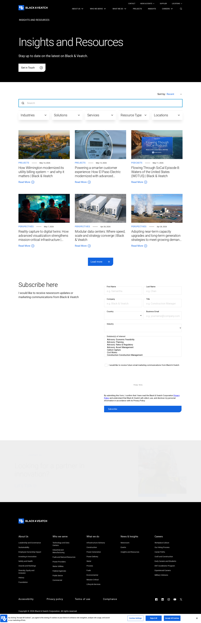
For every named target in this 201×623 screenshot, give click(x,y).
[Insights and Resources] (132, 552)
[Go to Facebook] (156, 599)
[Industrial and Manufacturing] (64, 551)
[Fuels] (98, 570)
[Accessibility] (30, 599)
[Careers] (166, 538)
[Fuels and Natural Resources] (64, 557)
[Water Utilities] (64, 566)
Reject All (153, 618)
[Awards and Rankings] (30, 566)
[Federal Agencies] (64, 571)
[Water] (98, 561)
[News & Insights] (132, 538)
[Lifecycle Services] (98, 584)
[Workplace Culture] (166, 542)
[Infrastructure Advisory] (98, 542)
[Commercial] (64, 580)
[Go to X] (181, 599)
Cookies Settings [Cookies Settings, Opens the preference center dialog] (135, 618)
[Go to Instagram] (168, 599)
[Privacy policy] (58, 599)
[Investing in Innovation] (30, 556)
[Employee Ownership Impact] (30, 552)
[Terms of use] (86, 599)
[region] (100, 618)
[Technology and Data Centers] (64, 544)
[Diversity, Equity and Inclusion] (30, 571)
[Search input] (100, 103)
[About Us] (30, 538)
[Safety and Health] (30, 561)
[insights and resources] (34, 20)
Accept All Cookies (172, 618)
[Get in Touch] (32, 68)
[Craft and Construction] (166, 556)
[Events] (132, 547)
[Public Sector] (64, 575)
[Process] (98, 566)
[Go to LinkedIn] (162, 599)
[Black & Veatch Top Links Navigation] (155, 4)
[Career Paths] (166, 552)
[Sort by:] (175, 94)
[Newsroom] (132, 542)
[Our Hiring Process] (166, 547)
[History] (30, 577)
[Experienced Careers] (166, 570)
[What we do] (98, 538)
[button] (181, 8)
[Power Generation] (98, 552)
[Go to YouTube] (174, 599)
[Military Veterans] (166, 575)
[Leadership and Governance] (30, 542)
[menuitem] (131, 4)
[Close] (197, 618)
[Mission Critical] (98, 579)
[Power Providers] (64, 561)
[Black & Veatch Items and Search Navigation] (127, 8)
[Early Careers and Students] (166, 561)
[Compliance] (114, 599)
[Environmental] (98, 575)
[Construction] (98, 547)
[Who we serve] (64, 538)
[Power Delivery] (98, 556)
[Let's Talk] (65, 485)
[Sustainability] (30, 547)
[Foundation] (30, 582)
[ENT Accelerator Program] (166, 566)
